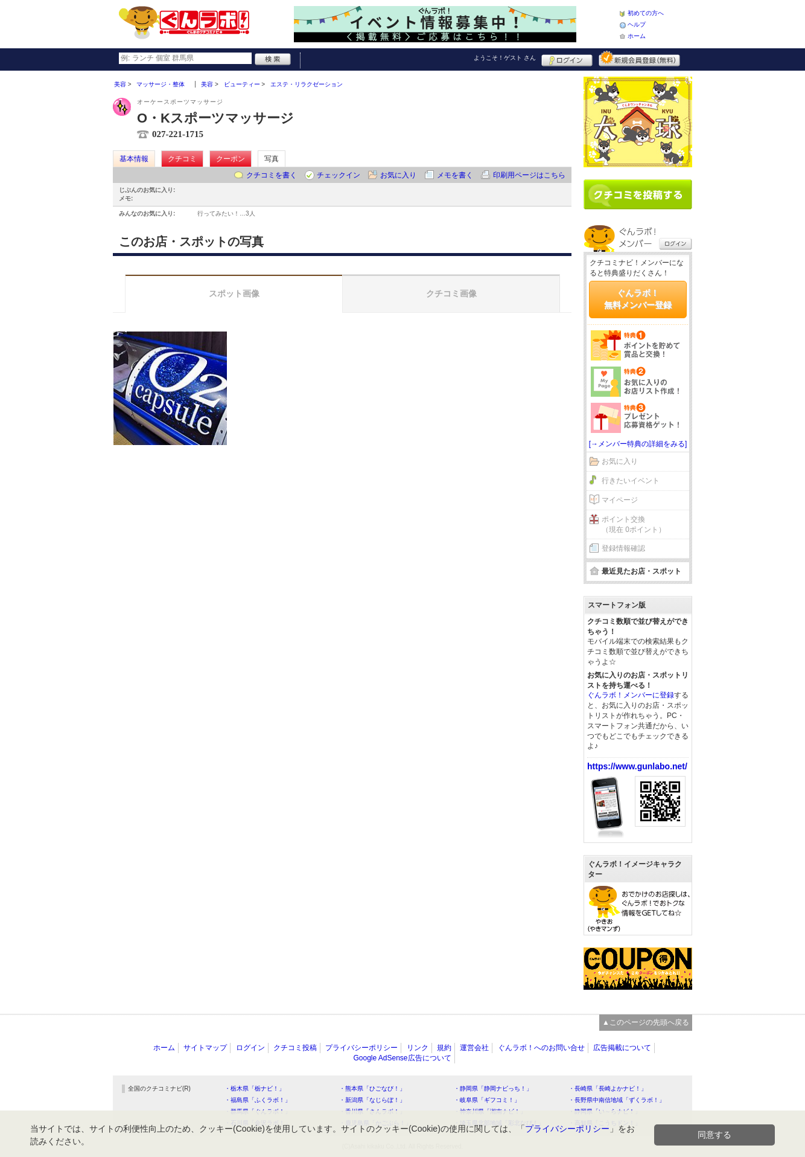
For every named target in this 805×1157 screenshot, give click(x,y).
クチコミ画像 (451, 293)
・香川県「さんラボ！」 (372, 1111)
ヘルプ (637, 24)
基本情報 (133, 159)
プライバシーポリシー (361, 1047)
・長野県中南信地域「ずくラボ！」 (616, 1100)
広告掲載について (622, 1047)
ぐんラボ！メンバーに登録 (630, 695)
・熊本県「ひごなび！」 (372, 1088)
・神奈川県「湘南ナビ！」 (490, 1111)
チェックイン (338, 175)
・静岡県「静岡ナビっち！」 (493, 1088)
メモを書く (455, 175)
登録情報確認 (623, 548)
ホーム (637, 36)
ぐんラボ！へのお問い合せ (541, 1047)
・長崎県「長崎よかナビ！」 (607, 1088)
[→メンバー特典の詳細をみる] (638, 444)
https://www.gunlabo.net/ (637, 766)
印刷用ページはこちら (529, 175)
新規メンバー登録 (639, 58)
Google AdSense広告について (402, 1058)
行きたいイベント (631, 480)
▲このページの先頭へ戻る (645, 1022)
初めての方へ (646, 13)
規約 (444, 1047)
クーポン (230, 159)
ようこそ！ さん (505, 57)
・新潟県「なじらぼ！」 (372, 1100)
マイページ (620, 500)
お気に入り (398, 175)
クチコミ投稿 (295, 1047)
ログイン (567, 58)
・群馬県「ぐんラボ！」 (257, 1111)
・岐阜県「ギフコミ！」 (487, 1100)
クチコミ (182, 159)
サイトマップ (205, 1047)
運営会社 (474, 1047)
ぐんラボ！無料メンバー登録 (638, 299)
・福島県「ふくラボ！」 (257, 1100)
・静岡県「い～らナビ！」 (604, 1111)
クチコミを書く (271, 175)
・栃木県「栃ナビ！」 (254, 1088)
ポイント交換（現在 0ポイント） (634, 524)
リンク (417, 1047)
